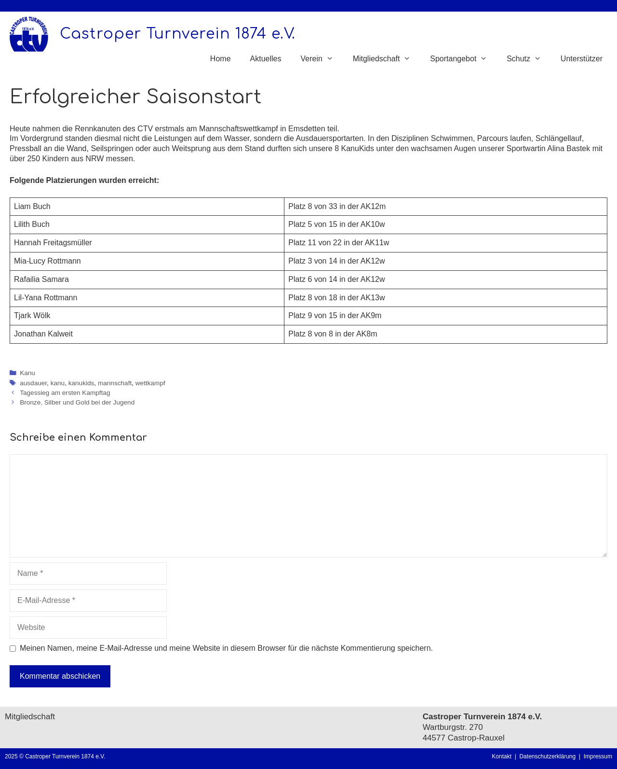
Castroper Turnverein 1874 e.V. (177, 34)
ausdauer (33, 383)
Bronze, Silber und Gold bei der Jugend (77, 402)
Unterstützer (582, 59)
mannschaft (115, 383)
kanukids (81, 383)
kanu (58, 383)
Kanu (27, 373)
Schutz (529, 59)
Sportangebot (463, 59)
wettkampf (150, 383)
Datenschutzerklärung (548, 756)
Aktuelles (266, 59)
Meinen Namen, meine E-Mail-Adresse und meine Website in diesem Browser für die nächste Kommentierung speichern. (226, 648)
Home (220, 59)
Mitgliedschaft (387, 59)
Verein (321, 59)
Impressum (598, 756)
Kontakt (501, 756)
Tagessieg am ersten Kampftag (65, 392)
